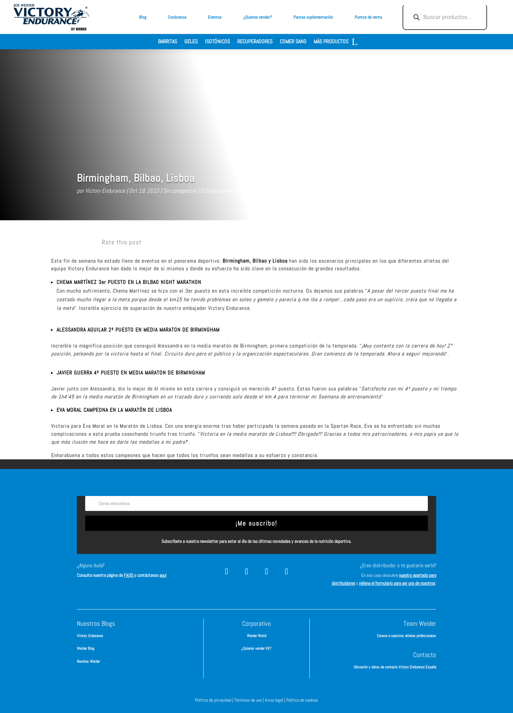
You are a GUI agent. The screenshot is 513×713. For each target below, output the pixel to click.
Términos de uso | (249, 700)
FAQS (129, 575)
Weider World (256, 635)
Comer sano (293, 42)
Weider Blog (85, 648)
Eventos (215, 17)
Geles (191, 42)
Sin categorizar (179, 190)
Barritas (167, 42)
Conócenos (177, 17)
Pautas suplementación (313, 17)
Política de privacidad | (214, 700)
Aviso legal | (275, 700)
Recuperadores (254, 42)
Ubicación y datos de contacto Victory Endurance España (395, 667)
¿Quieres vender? (257, 17)
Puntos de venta (368, 17)
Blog (142, 17)
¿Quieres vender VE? (256, 648)
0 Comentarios (216, 190)
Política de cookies (302, 700)
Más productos (331, 42)
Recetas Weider (88, 661)
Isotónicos (217, 42)
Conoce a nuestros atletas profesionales (406, 635)
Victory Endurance (105, 190)
